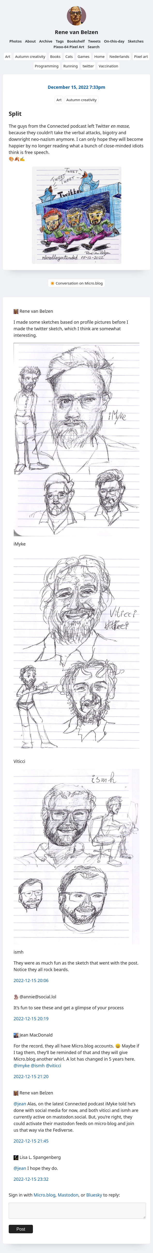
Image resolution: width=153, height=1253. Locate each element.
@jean (20, 1104)
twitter (88, 65)
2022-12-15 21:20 (31, 1076)
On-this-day (114, 41)
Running (70, 65)
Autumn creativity (30, 56)
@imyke (22, 1065)
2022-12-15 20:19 (31, 1018)
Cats (69, 56)
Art (7, 56)
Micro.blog (44, 1195)
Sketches (136, 41)
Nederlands (119, 56)
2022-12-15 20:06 (31, 980)
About (30, 41)
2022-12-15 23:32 (31, 1179)
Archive (46, 41)
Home (99, 56)
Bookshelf (76, 41)
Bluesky (94, 1195)
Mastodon (68, 1195)
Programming (47, 65)
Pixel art (141, 56)
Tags (60, 41)
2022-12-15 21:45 (31, 1141)
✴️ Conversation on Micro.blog (76, 283)
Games (84, 56)
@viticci (53, 1065)
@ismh (38, 1065)
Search (93, 46)
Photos (15, 41)
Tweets (94, 41)
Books (55, 56)
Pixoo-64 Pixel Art (69, 46)
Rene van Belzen (76, 32)
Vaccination (108, 65)
